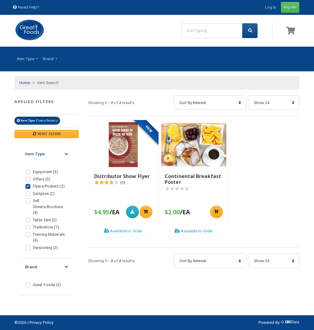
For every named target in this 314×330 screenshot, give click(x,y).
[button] (292, 30)
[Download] (132, 212)
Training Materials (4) (49, 237)
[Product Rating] (106, 182)
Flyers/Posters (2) (49, 186)
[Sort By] (210, 102)
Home (24, 82)
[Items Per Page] (274, 102)
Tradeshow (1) (46, 227)
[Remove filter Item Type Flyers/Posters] (19, 120)
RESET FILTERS (47, 134)
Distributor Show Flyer (122, 176)
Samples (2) (44, 193)
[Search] (212, 30)
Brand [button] (49, 58)
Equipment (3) (45, 171)
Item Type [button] (26, 58)
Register (290, 7)
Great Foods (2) (47, 284)
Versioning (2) (45, 247)
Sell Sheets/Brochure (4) (48, 206)
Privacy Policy (41, 322)
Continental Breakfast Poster (193, 179)
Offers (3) (41, 179)
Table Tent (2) (45, 220)
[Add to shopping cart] (146, 212)
